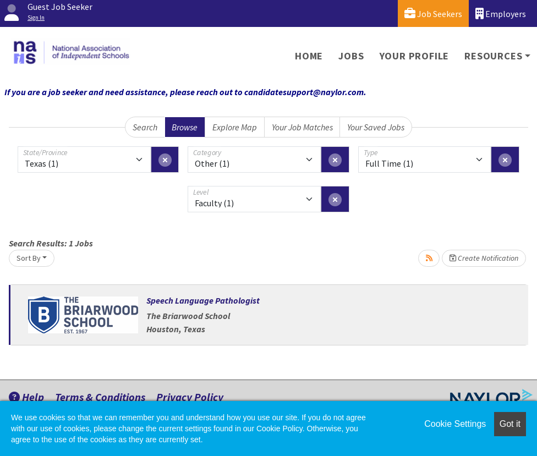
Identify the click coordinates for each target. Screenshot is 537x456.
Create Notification (484, 258)
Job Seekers (433, 13)
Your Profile (415, 56)
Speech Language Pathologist (203, 300)
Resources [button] (493, 56)
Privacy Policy (189, 397)
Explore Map (234, 127)
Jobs (351, 56)
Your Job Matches (302, 127)
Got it (510, 423)
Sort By (29, 258)
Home (309, 56)
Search (145, 127)
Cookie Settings (455, 423)
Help (26, 397)
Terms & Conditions (100, 397)
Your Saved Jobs (375, 127)
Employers (500, 13)
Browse (185, 127)
